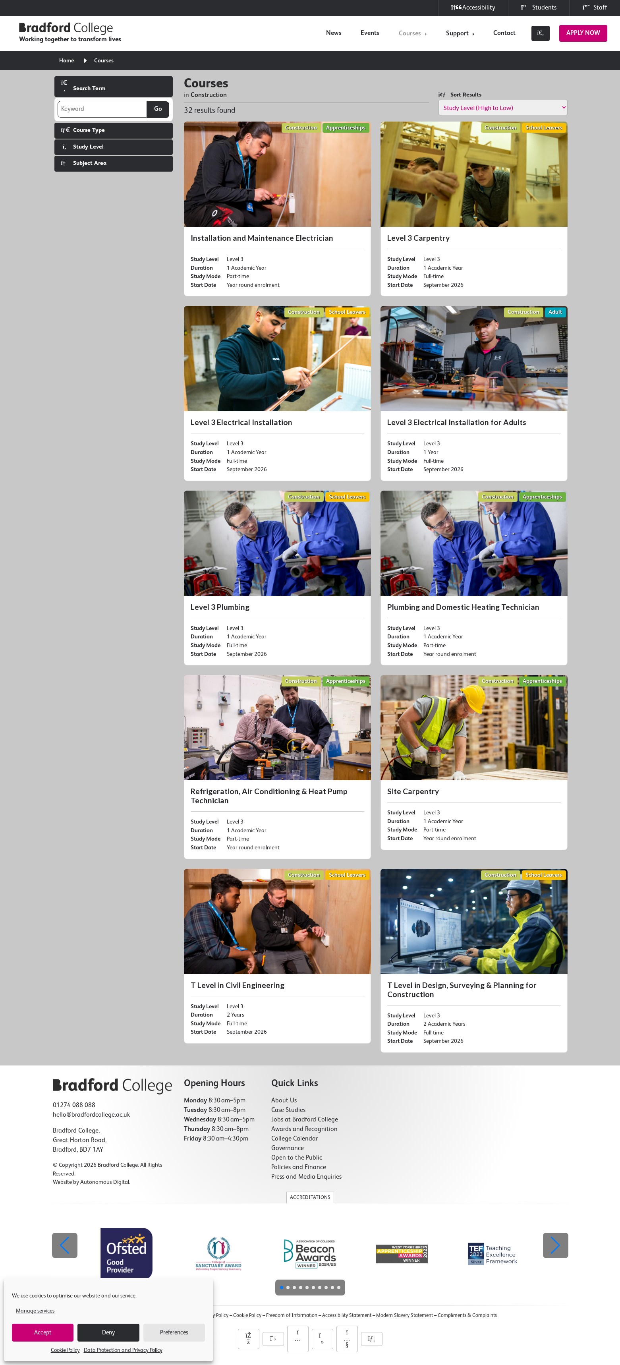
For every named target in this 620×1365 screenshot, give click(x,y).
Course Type (83, 130)
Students (538, 7)
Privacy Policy (213, 1315)
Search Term (83, 85)
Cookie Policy (65, 1350)
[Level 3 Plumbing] (277, 578)
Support (457, 34)
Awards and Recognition (304, 1129)
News (334, 33)
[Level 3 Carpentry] (474, 209)
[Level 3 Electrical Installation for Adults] (474, 393)
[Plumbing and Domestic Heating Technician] (474, 578)
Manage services (35, 1311)
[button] (555, 1245)
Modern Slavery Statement (404, 1315)
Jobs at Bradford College (304, 1120)
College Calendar (294, 1139)
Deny (108, 1333)
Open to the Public (296, 1158)
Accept (42, 1333)
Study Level (82, 147)
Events (370, 33)
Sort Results (459, 95)
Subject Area (83, 163)
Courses (410, 34)
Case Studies (288, 1110)
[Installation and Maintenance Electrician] (277, 209)
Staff (594, 7)
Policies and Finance (298, 1167)
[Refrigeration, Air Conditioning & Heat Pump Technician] (277, 767)
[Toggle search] (540, 33)
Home (66, 61)
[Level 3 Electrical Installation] (277, 393)
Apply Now (583, 33)
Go (158, 109)
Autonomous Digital (104, 1182)
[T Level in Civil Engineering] (277, 956)
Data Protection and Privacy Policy (123, 1350)
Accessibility (473, 7)
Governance (287, 1148)
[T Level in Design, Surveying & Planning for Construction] (474, 961)
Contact (504, 33)
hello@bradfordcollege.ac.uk (91, 1115)
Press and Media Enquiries (306, 1177)
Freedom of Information (291, 1315)
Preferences (174, 1333)
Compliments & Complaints (467, 1315)
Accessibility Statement (346, 1315)
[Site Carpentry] (474, 762)
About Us (284, 1101)
